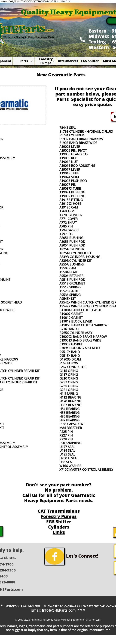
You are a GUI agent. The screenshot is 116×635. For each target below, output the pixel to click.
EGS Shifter (58, 522)
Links (59, 532)
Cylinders (58, 527)
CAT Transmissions (59, 511)
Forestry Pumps (59, 516)
